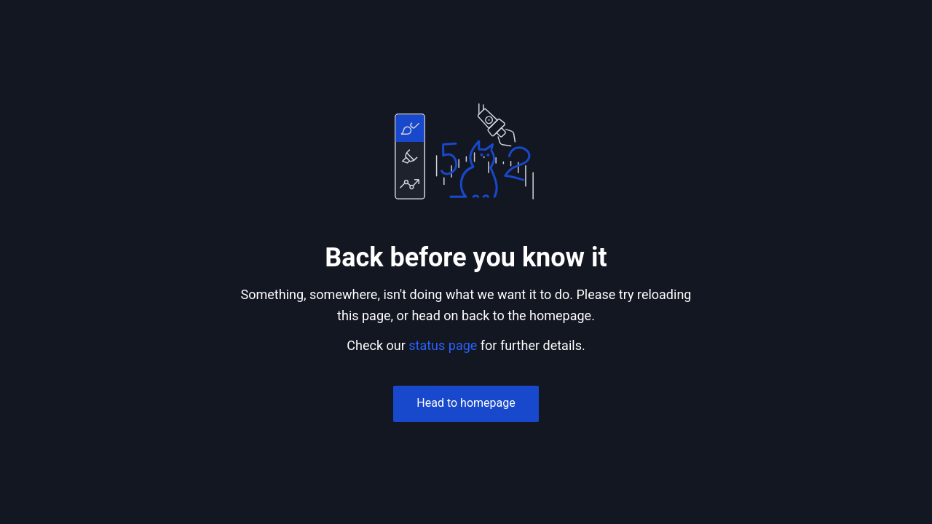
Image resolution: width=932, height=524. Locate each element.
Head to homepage (465, 403)
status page (442, 345)
